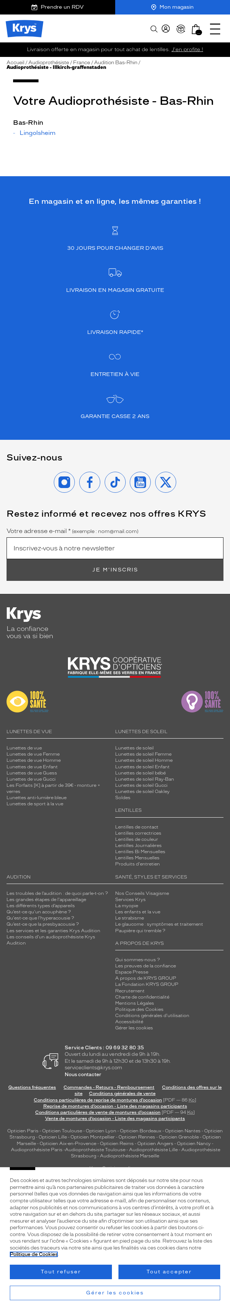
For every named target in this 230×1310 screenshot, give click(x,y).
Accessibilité (129, 1021)
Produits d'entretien (137, 864)
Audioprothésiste (48, 62)
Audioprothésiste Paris (36, 1149)
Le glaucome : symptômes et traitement (159, 924)
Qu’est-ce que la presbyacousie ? (43, 924)
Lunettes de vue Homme (34, 760)
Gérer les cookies (134, 1027)
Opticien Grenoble (179, 1137)
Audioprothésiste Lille (153, 1149)
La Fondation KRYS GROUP (146, 984)
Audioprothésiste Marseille (129, 1155)
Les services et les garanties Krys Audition (53, 930)
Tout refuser (61, 1272)
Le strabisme (129, 918)
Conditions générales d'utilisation (152, 1015)
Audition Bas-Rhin (115, 62)
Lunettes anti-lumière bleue (36, 797)
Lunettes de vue (24, 748)
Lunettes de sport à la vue (35, 803)
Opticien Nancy (194, 1143)
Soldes (122, 797)
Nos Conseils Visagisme (142, 893)
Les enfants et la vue (137, 911)
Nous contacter (83, 1074)
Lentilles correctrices (138, 833)
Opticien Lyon (101, 1130)
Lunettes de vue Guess (32, 773)
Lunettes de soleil (134, 748)
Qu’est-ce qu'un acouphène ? (39, 911)
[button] (195, 29)
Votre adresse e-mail (72, 531)
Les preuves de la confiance (145, 965)
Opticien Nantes (183, 1130)
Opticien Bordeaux (140, 1130)
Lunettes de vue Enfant (32, 766)
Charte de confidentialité (142, 997)
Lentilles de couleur (136, 839)
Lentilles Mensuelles (137, 857)
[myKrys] (166, 29)
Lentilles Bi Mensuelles (140, 851)
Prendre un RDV (57, 7)
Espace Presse (131, 972)
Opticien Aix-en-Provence (68, 1143)
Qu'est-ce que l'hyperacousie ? (40, 918)
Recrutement (130, 990)
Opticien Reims (117, 1143)
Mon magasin (172, 7)
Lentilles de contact (136, 827)
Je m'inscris (115, 570)
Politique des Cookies (139, 1009)
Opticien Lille (53, 1137)
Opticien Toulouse (62, 1130)
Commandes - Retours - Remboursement (109, 1087)
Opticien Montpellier (92, 1137)
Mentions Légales (134, 1003)
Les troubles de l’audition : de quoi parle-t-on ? (57, 893)
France (81, 62)
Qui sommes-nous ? (137, 959)
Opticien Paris (23, 1130)
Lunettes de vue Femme (33, 754)
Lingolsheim (38, 133)
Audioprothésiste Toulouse (95, 1149)
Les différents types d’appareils (41, 905)
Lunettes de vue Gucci (31, 779)
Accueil (15, 62)
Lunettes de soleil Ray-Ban (144, 779)
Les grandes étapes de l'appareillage (46, 899)
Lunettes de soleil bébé (140, 773)
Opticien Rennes (136, 1137)
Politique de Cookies (34, 1254)
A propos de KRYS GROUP (145, 978)
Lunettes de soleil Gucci (141, 785)
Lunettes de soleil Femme (143, 754)
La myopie (126, 905)
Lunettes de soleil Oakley (142, 791)
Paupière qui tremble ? (140, 930)
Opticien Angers (155, 1143)
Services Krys (130, 899)
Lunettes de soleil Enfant (142, 766)
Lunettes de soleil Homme (144, 760)
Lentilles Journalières (138, 845)
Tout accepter (169, 1272)
